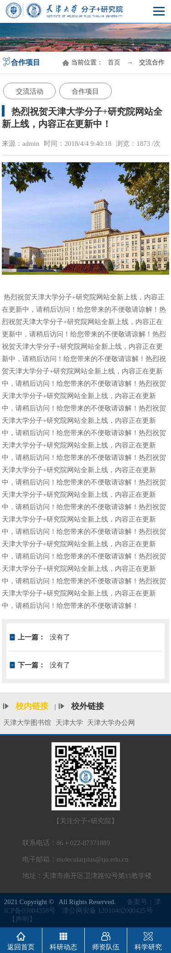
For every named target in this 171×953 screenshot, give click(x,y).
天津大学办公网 (111, 722)
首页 (114, 62)
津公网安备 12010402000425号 (107, 910)
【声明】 (22, 919)
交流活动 (29, 91)
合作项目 (85, 91)
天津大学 (69, 722)
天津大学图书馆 (27, 722)
